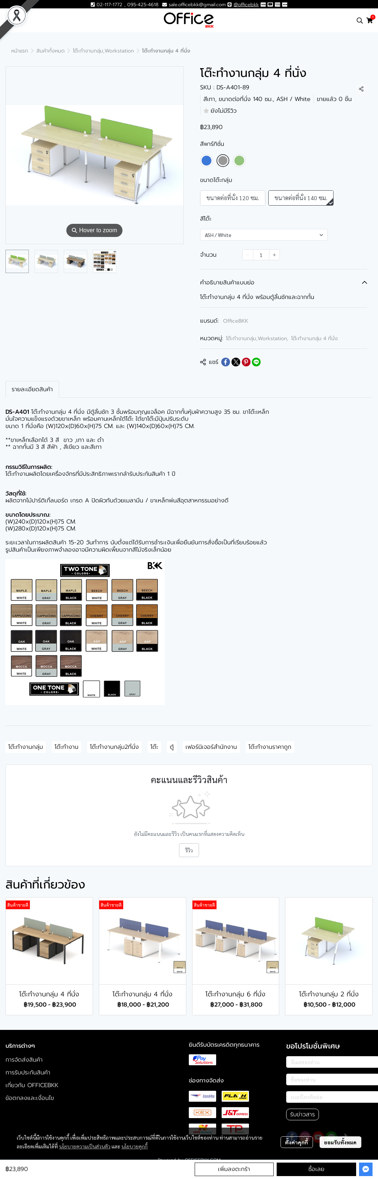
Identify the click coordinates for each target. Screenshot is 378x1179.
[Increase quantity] (274, 255)
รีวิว (189, 850)
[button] (360, 20)
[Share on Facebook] (225, 362)
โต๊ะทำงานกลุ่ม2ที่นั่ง (114, 747)
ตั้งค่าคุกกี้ (296, 1142)
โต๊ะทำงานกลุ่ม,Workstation (103, 51)
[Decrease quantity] (248, 255)
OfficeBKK (235, 321)
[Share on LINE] (256, 362)
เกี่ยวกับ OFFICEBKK (31, 1085)
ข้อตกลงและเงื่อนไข (29, 1098)
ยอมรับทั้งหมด (340, 1142)
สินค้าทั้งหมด (50, 51)
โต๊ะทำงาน (66, 747)
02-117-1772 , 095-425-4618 (125, 4)
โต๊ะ (154, 747)
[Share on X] (235, 362)
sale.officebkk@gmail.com (197, 4)
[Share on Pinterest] (246, 362)
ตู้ (172, 747)
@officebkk (246, 4)
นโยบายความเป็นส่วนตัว (84, 1146)
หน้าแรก (19, 51)
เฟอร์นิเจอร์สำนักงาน (211, 747)
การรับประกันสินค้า (27, 1072)
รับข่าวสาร (302, 1114)
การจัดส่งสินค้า (24, 1059)
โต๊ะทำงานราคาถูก (270, 747)
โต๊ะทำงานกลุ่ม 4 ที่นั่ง (314, 338)
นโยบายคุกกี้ (134, 1146)
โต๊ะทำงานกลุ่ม (25, 747)
